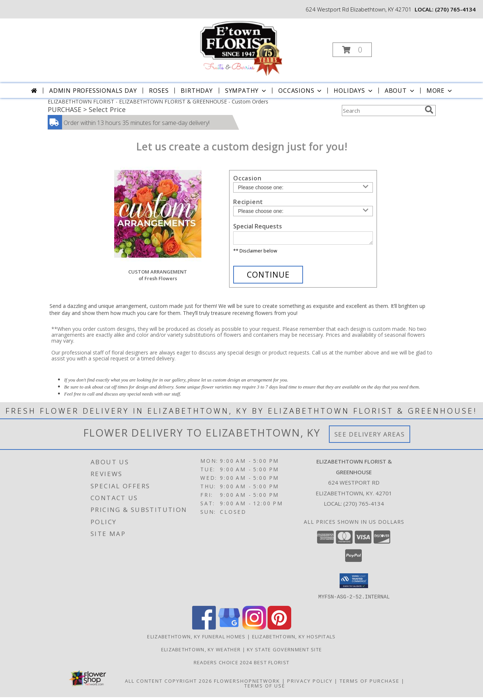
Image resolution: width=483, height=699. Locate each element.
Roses (159, 90)
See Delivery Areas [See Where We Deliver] (369, 436)
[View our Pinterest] (279, 629)
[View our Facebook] (204, 629)
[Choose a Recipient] (303, 211)
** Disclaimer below (255, 253)
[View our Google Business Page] (229, 629)
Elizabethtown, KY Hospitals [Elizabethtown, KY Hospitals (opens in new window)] (294, 638)
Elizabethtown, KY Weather (201, 651)
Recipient (248, 202)
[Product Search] (381, 110)
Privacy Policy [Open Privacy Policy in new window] (310, 682)
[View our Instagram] (254, 629)
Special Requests (257, 226)
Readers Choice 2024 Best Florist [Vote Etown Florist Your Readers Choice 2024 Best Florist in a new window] (242, 664)
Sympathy (246, 90)
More (439, 90)
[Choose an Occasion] (303, 187)
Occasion (247, 178)
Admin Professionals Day (93, 90)
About (400, 90)
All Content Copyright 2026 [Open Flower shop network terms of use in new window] (168, 682)
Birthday (196, 90)
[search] (429, 109)
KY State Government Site (284, 651)
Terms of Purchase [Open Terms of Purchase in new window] (369, 682)
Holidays (354, 90)
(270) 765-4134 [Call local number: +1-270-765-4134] (455, 9)
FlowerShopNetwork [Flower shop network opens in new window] (247, 682)
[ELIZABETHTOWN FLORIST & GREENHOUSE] (241, 47)
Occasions (300, 90)
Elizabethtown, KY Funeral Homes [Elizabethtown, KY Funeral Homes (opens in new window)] (196, 638)
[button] (352, 50)
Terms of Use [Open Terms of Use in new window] (264, 687)
